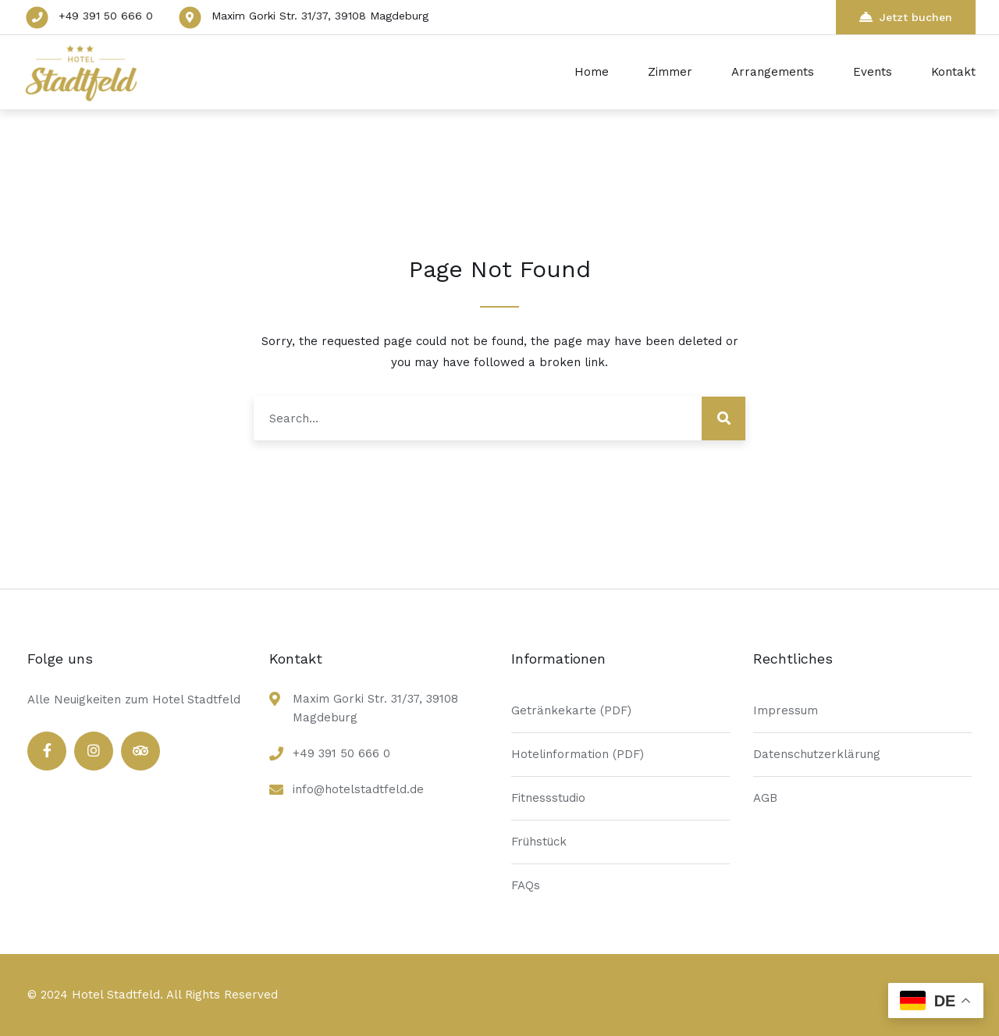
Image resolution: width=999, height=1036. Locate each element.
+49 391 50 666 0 (106, 15)
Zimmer (670, 72)
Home (591, 72)
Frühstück (539, 842)
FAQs (525, 885)
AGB (765, 798)
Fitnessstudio (548, 798)
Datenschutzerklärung (816, 754)
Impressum (785, 710)
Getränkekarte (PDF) (571, 710)
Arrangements (772, 72)
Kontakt (953, 72)
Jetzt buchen (905, 16)
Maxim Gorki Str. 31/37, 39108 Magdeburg (320, 15)
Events (872, 72)
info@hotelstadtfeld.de (358, 789)
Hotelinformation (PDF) (577, 754)
